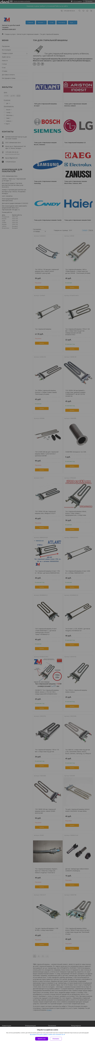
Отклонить (56, 1038)
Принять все (42, 1038)
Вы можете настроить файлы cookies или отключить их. (47, 1034)
